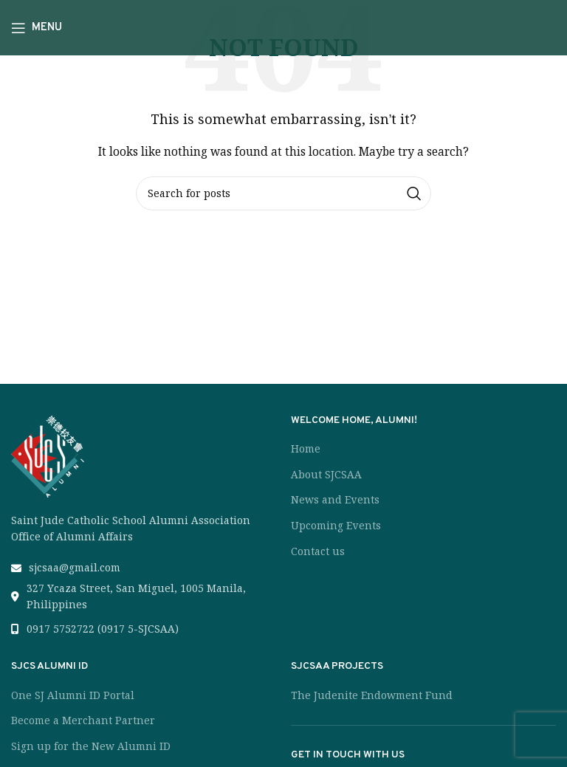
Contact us (318, 551)
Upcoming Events (336, 525)
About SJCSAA (326, 474)
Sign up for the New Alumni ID (91, 746)
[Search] (283, 193)
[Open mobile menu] (36, 28)
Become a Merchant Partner (83, 720)
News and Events (335, 499)
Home (305, 448)
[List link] (143, 568)
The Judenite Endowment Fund (372, 695)
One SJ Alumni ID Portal (72, 695)
